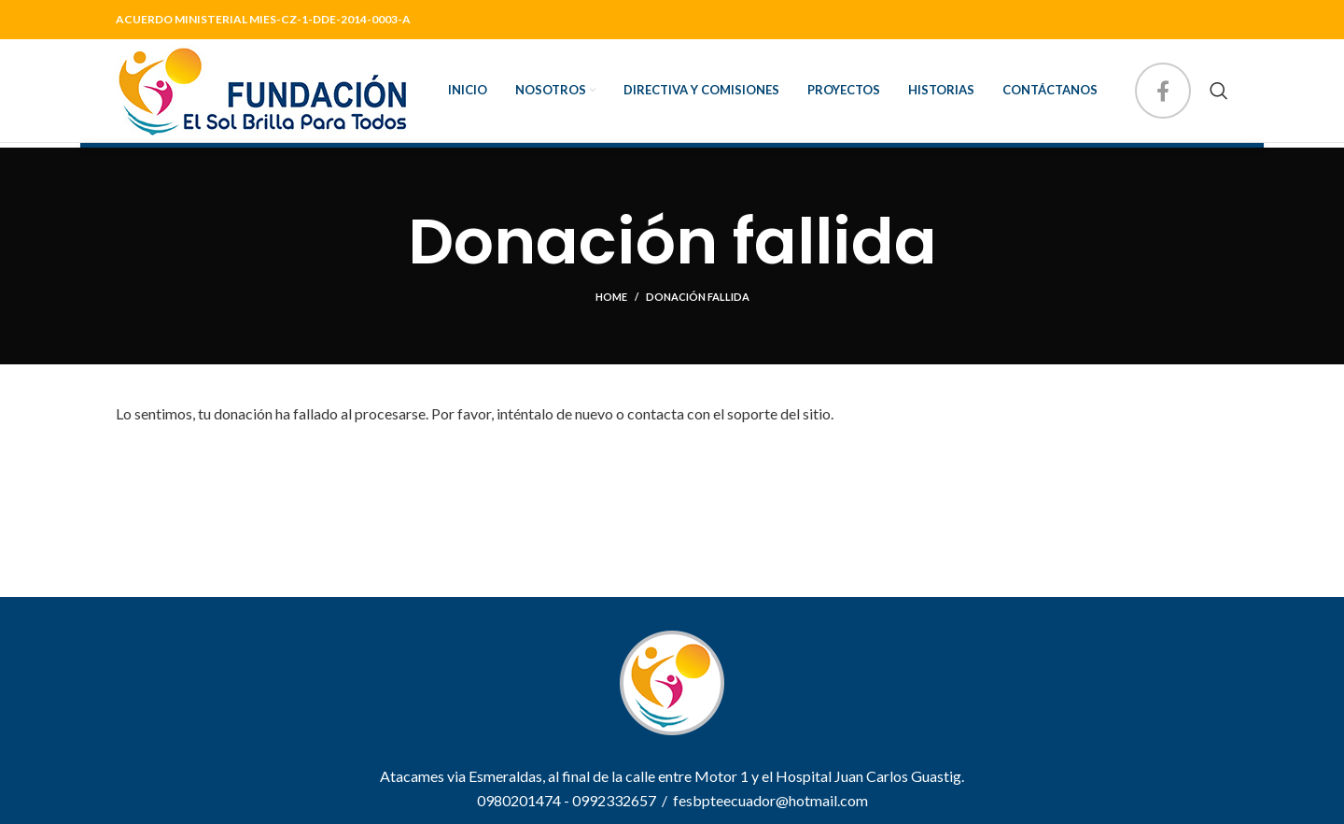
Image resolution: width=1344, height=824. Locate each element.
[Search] (1219, 90)
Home (611, 297)
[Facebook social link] (1163, 91)
